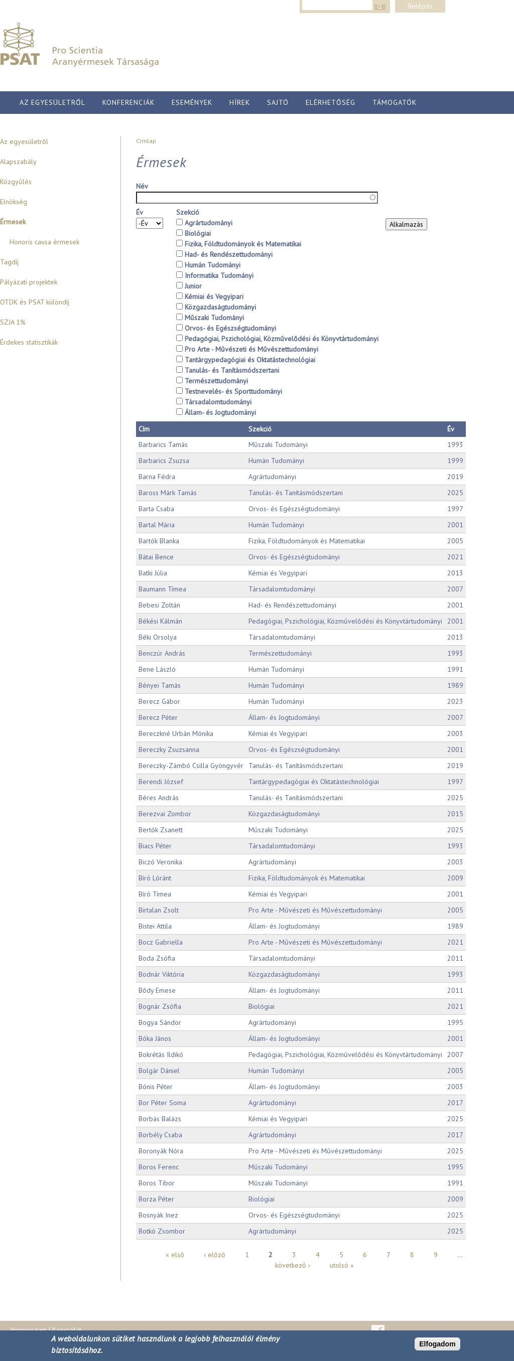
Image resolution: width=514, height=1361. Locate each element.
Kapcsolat (66, 1329)
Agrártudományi (208, 222)
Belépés (420, 6)
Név (142, 186)
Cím (144, 428)
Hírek (239, 102)
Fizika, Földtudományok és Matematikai (243, 243)
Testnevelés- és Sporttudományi (233, 391)
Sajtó (278, 102)
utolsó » (342, 1265)
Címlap (146, 140)
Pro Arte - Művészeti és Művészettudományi (251, 349)
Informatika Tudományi (219, 275)
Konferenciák (128, 102)
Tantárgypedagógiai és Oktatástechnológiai (250, 359)
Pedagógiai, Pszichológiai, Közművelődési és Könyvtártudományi (281, 338)
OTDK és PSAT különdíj (34, 302)
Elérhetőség (330, 102)
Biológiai (198, 233)
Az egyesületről (52, 102)
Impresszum (28, 1329)
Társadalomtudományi (218, 401)
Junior (193, 285)
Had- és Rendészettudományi (229, 254)
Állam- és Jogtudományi (220, 412)
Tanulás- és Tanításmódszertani (232, 370)
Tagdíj (9, 261)
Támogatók (394, 102)
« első (175, 1254)
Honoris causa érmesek (44, 241)
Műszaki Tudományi (214, 317)
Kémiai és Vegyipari (214, 296)
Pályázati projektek (28, 281)
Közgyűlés (16, 181)
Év (139, 212)
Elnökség (13, 201)
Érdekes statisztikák (29, 342)
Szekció (187, 212)
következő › (292, 1265)
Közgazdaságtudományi (220, 307)
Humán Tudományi (212, 264)
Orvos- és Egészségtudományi (230, 328)
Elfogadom (437, 1344)
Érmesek (13, 221)
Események (192, 102)
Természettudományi (216, 380)
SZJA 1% (13, 322)
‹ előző (214, 1254)
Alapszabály (18, 161)
